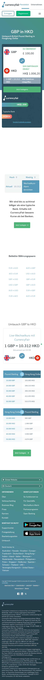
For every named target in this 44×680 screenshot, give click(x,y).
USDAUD (30, 274)
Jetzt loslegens (22, 89)
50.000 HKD (10, 439)
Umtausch (6, 540)
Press (4, 509)
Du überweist (29, 49)
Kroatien (23, 551)
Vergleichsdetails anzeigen (22, 122)
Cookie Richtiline (20, 585)
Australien (6, 551)
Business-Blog (7, 505)
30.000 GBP (10, 391)
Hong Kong (29, 553)
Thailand (14, 565)
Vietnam (5, 570)
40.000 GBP (10, 396)
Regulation (35, 585)
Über (4, 497)
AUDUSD (13, 290)
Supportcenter (8, 528)
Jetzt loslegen (22, 225)
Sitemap (27, 588)
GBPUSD (13, 279)
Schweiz (5, 565)
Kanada (15, 551)
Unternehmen (36, 4)
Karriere (5, 513)
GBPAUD (30, 285)
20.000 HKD (10, 423)
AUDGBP (30, 268)
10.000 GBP (10, 380)
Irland (11, 556)
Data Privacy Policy (9, 585)
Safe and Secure (19, 588)
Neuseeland (19, 559)
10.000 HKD (10, 418)
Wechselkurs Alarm (31, 505)
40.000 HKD (10, 434)
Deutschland (18, 553)
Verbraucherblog (8, 501)
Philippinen (30, 559)
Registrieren (23, 13)
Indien (4, 556)
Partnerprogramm (30, 509)
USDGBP (13, 285)
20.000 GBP (10, 386)
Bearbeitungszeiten (9, 536)
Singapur (12, 562)
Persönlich (24, 4)
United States (27, 567)
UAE (21, 565)
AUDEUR (30, 296)
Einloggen (8, 13)
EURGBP (30, 290)
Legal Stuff (28, 585)
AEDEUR (13, 274)
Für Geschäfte (29, 501)
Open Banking (29, 513)
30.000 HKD (10, 429)
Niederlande (7, 559)
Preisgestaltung (8, 532)
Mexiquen (27, 556)
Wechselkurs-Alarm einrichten (30, 186)
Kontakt (5, 518)
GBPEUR (30, 279)
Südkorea (22, 562)
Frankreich (6, 553)
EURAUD (13, 268)
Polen (4, 562)
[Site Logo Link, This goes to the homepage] (10, 4)
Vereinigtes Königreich (11, 567)
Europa (32, 551)
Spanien (31, 562)
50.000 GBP (10, 401)
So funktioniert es (30, 497)
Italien (18, 556)
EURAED (13, 296)
